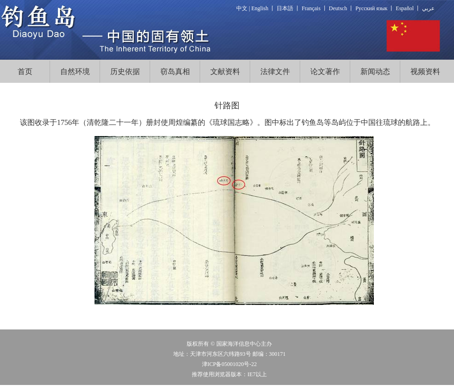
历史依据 (125, 71)
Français (311, 8)
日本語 (285, 8)
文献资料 (225, 71)
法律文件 (275, 71)
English (260, 8)
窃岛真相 (175, 71)
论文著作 (325, 71)
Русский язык (371, 8)
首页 (25, 71)
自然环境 (75, 71)
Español (405, 8)
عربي (428, 8)
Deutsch (338, 8)
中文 (241, 8)
